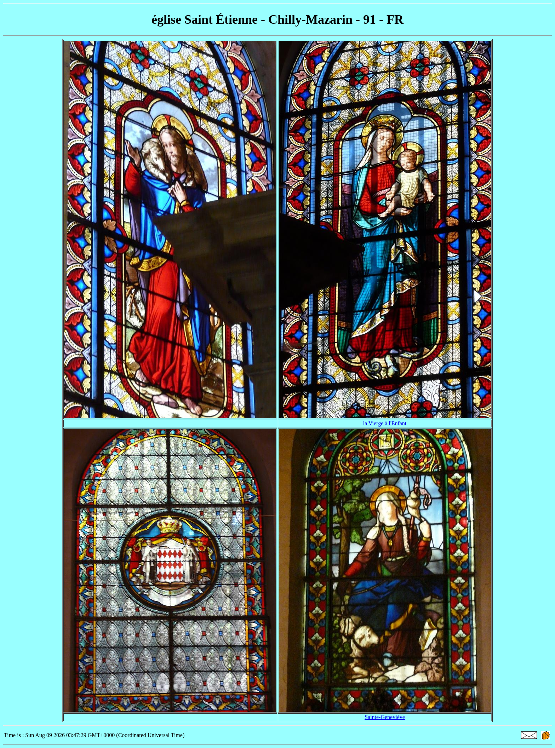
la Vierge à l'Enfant (385, 423)
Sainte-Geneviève (385, 717)
